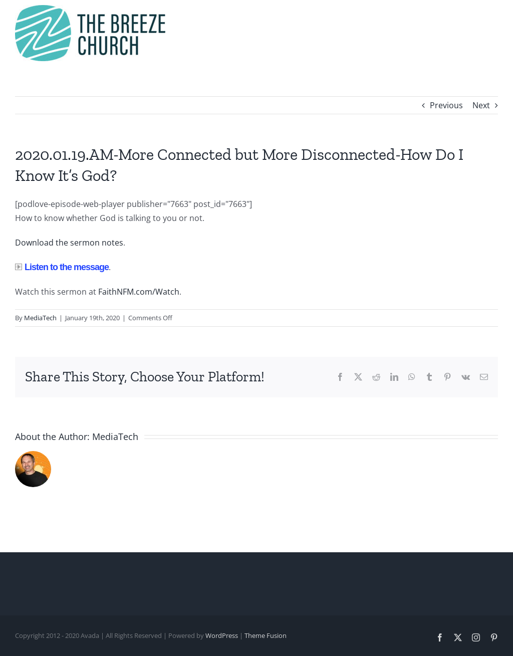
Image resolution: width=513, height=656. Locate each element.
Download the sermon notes (69, 242)
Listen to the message (62, 267)
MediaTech (40, 317)
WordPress (221, 635)
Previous (446, 105)
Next (481, 105)
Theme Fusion (265, 635)
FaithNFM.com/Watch (138, 291)
